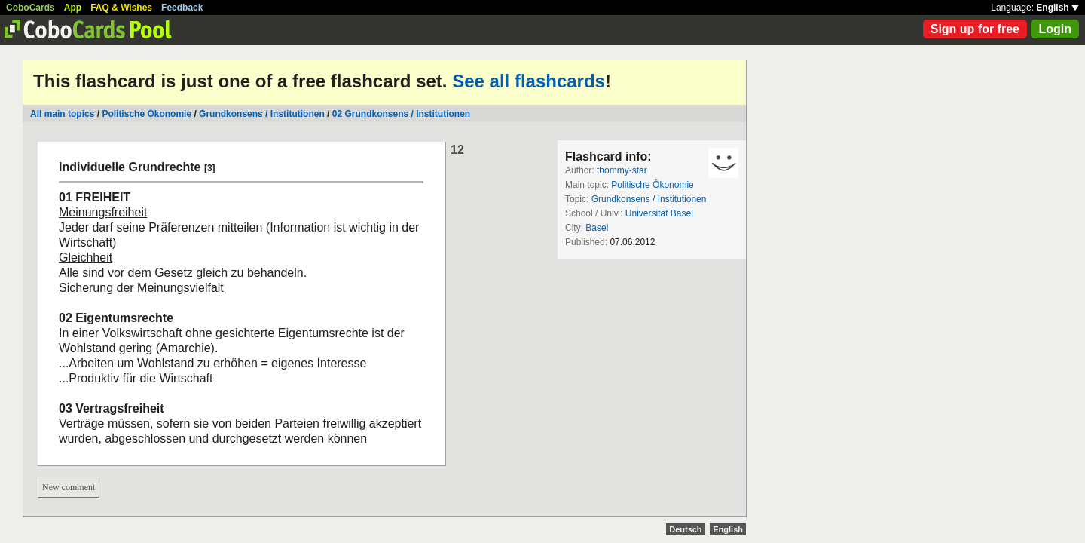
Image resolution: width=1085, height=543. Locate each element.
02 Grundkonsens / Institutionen (401, 114)
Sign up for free (975, 29)
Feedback (182, 7)
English (1057, 7)
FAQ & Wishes (121, 7)
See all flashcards (528, 81)
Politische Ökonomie (146, 114)
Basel (596, 227)
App (72, 7)
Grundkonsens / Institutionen (262, 114)
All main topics (62, 114)
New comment (68, 487)
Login (1054, 29)
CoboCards (30, 7)
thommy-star (622, 170)
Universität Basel (659, 213)
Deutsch (685, 529)
